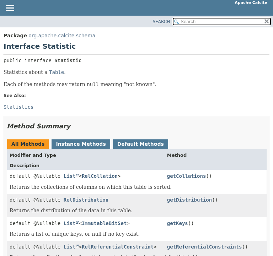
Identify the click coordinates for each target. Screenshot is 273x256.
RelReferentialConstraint (118, 247)
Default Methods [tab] (140, 144)
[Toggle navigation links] (10, 9)
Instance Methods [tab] (81, 144)
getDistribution (189, 200)
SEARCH (161, 21)
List (70, 176)
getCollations (186, 176)
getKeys (177, 223)
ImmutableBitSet (104, 223)
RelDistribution (86, 200)
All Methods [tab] (27, 144)
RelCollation (100, 176)
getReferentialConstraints (204, 247)
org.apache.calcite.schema (61, 35)
